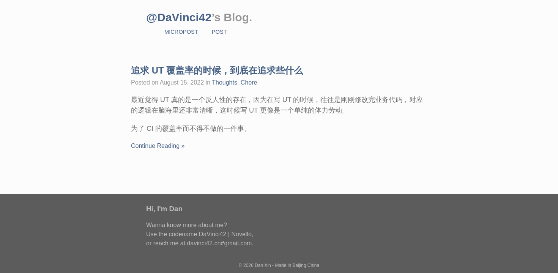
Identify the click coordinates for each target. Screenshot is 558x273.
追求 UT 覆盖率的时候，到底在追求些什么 (217, 70)
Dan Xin (263, 265)
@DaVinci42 (178, 17)
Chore (249, 82)
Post (219, 32)
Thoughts (224, 82)
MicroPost (181, 32)
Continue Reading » (157, 146)
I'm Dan (170, 209)
